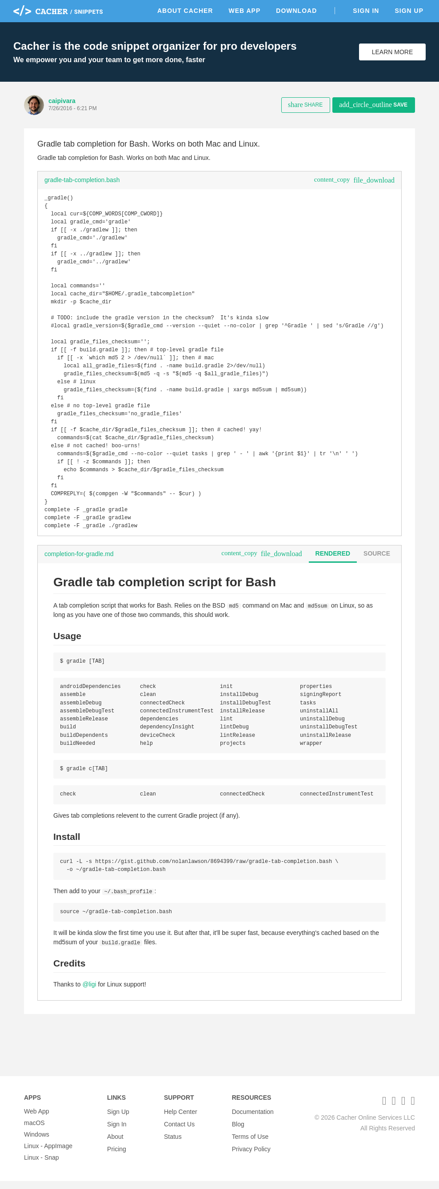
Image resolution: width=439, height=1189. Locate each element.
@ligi (89, 1027)
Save (373, 104)
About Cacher (185, 10)
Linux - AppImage (48, 1153)
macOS (34, 1130)
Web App (244, 10)
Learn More (392, 52)
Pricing (116, 1153)
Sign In (366, 10)
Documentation (253, 1119)
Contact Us (179, 1130)
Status (173, 1142)
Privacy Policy (251, 1153)
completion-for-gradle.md (79, 591)
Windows (36, 1142)
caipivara (62, 100)
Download (296, 10)
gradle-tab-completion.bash (82, 179)
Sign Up (409, 10)
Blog (238, 1130)
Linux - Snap (41, 1165)
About (115, 1142)
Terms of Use (250, 1142)
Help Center (180, 1119)
